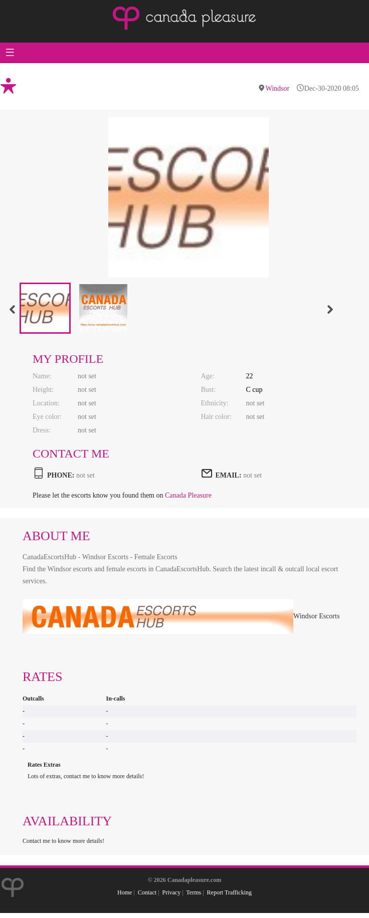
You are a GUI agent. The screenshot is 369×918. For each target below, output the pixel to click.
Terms (193, 892)
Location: (46, 403)
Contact (147, 892)
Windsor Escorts (181, 616)
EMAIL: (229, 475)
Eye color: (47, 416)
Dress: (42, 430)
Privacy (171, 892)
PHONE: (60, 475)
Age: (208, 376)
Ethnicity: (215, 403)
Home (124, 892)
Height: (43, 389)
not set (252, 475)
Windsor (278, 88)
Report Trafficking (229, 892)
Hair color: (216, 416)
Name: (42, 376)
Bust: (208, 389)
